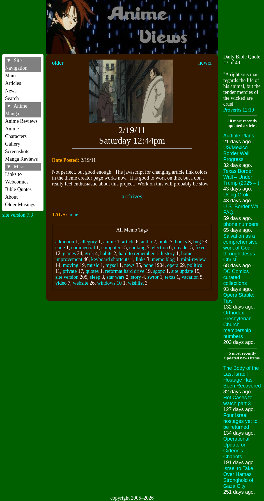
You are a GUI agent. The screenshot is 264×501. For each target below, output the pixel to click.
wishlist (136, 283)
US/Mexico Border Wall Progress (236, 153)
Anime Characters (16, 132)
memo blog (163, 259)
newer (205, 63)
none (73, 214)
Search (12, 98)
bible (164, 241)
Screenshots (17, 151)
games (69, 253)
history (168, 253)
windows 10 (109, 283)
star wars (116, 277)
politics (194, 265)
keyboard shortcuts (110, 259)
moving (70, 265)
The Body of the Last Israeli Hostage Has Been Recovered (242, 377)
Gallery (12, 144)
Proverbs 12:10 (238, 110)
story (136, 277)
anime (109, 241)
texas (170, 277)
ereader (181, 247)
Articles (13, 83)
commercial (83, 247)
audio (146, 241)
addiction (64, 241)
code (60, 247)
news (129, 265)
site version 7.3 (17, 215)
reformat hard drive (124, 271)
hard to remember (137, 253)
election (160, 247)
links (141, 259)
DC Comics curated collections (236, 277)
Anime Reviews (21, 121)
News (11, 91)
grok (89, 253)
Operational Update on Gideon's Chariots (236, 447)
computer (110, 247)
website (80, 283)
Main (10, 75)
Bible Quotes (18, 189)
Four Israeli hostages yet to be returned (240, 421)
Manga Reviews (21, 159)
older (57, 63)
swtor (153, 277)
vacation (190, 277)
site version (67, 277)
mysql (111, 265)
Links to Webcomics (17, 178)
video (60, 283)
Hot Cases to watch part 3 (237, 400)
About (11, 197)
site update (182, 271)
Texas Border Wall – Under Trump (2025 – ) (241, 177)
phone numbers (240, 224)
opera (172, 265)
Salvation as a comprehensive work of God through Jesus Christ (240, 247)
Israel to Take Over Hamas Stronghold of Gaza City (238, 477)
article (128, 241)
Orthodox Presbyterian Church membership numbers (237, 324)
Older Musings (20, 204)
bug (197, 241)
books (181, 241)
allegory (89, 241)
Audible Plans (238, 136)
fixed (200, 247)
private (70, 271)
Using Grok (236, 195)
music (93, 265)
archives (132, 196)
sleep (95, 277)
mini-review (193, 259)
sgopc (159, 271)
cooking (137, 247)
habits (106, 253)
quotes (92, 271)
